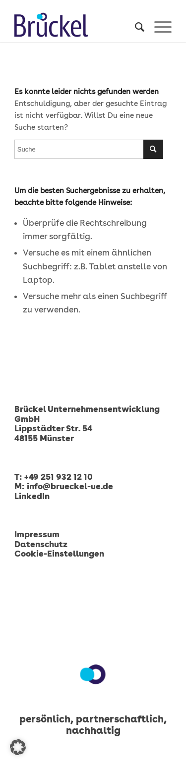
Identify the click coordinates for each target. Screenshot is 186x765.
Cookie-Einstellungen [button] (59, 554)
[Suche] (134, 27)
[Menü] (158, 27)
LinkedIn (32, 496)
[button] (18, 747)
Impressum (37, 534)
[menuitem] (134, 27)
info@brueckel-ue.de (70, 486)
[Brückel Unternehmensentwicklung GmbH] (77, 24)
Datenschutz (40, 544)
